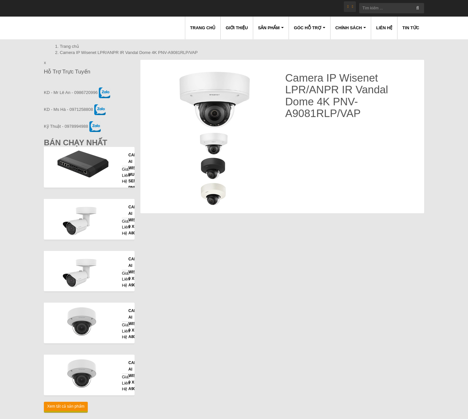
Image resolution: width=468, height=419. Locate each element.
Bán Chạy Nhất (75, 142)
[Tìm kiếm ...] (391, 8)
